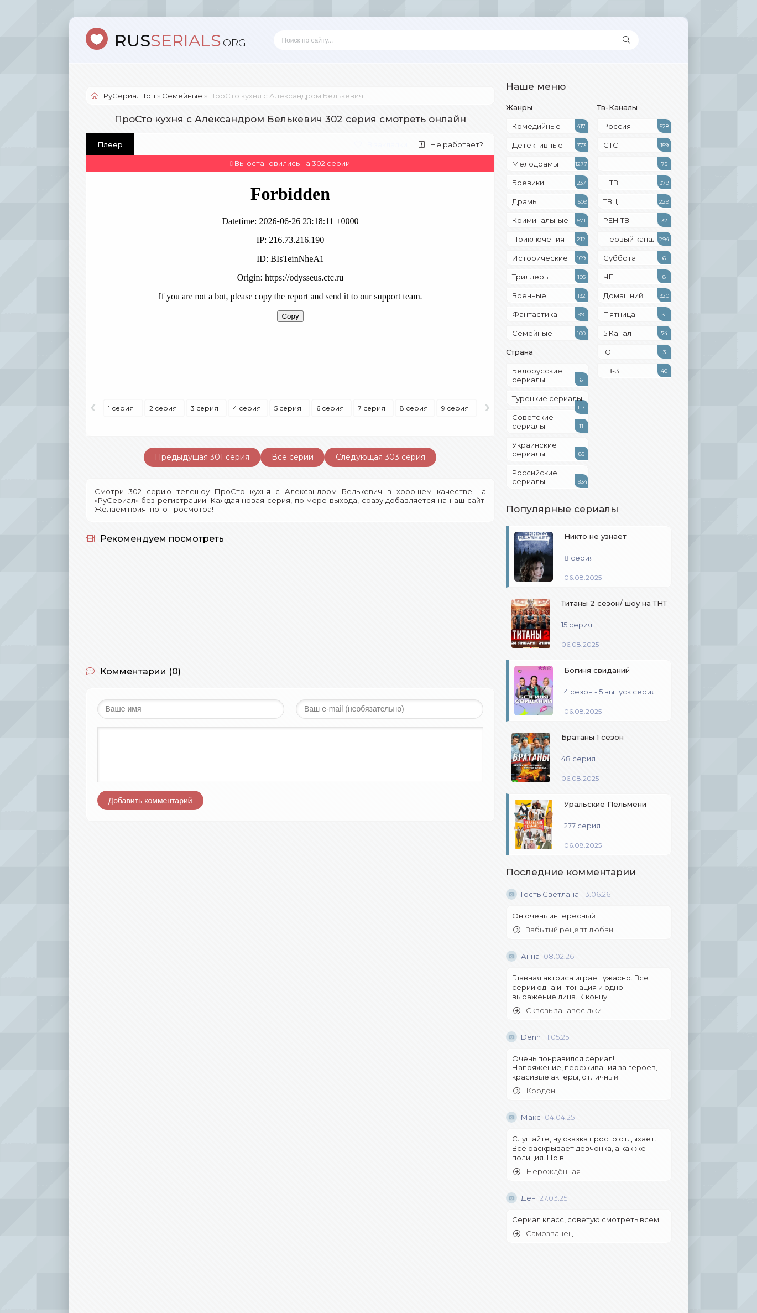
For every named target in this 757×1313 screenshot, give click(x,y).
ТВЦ (637, 201)
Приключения (550, 239)
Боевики (550, 182)
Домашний (637, 295)
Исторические (550, 257)
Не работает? (451, 144)
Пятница (637, 314)
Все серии (293, 457)
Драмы (550, 201)
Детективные (550, 145)
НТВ (637, 182)
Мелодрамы (550, 163)
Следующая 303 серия (380, 457)
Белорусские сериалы (550, 376)
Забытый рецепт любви (563, 929)
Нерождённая (547, 1171)
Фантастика (550, 314)
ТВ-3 (637, 370)
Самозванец (543, 1233)
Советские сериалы (550, 423)
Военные (550, 295)
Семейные (550, 333)
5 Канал (637, 333)
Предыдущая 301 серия (202, 457)
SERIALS (180, 40)
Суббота (637, 257)
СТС (637, 145)
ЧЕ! (637, 276)
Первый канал (637, 239)
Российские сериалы (550, 478)
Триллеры (550, 276)
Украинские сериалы (550, 450)
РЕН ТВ (637, 220)
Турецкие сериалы (550, 400)
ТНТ (637, 163)
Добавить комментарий (150, 800)
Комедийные (550, 126)
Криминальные (550, 220)
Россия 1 (637, 126)
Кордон (534, 1090)
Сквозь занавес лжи (557, 1010)
